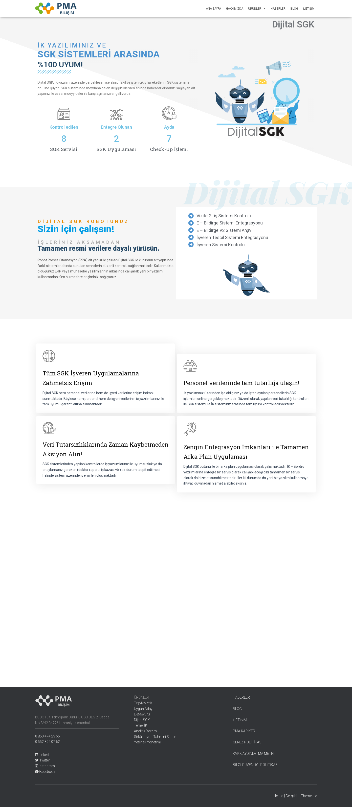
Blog (294, 8)
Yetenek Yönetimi (147, 742)
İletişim (308, 8)
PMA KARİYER (244, 731)
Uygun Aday (143, 709)
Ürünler (257, 8)
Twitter (42, 760)
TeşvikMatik (143, 703)
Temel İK (140, 725)
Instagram (45, 766)
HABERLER (241, 697)
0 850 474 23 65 (47, 736)
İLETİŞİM (240, 720)
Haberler (278, 8)
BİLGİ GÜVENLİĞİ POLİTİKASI (255, 765)
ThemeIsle (309, 796)
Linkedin (43, 755)
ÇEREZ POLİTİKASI (247, 742)
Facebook (45, 772)
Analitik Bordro (145, 731)
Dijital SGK (142, 720)
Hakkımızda (234, 8)
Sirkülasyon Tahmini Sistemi (156, 737)
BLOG (237, 709)
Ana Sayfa (213, 8)
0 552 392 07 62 (47, 742)
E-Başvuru (142, 714)
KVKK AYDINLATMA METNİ (254, 754)
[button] (263, 8)
